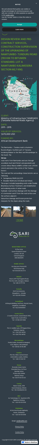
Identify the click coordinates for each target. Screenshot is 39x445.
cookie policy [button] (10, 426)
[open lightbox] (6, 211)
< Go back (19, 220)
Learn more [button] (19, 441)
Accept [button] (19, 436)
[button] (33, 5)
